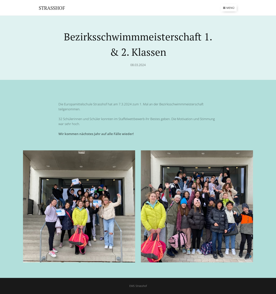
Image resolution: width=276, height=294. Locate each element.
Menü (228, 8)
